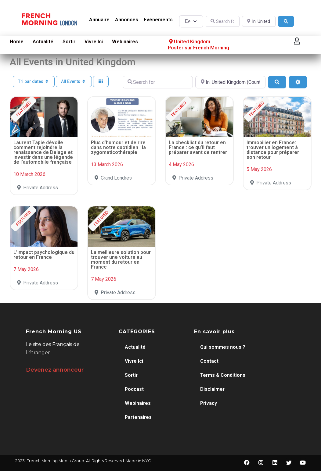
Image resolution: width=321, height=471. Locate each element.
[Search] (286, 21)
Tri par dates (34, 81)
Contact (209, 361)
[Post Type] (191, 21)
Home (16, 42)
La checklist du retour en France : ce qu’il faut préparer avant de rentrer (198, 147)
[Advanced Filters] (298, 82)
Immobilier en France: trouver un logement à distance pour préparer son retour (273, 150)
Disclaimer (212, 389)
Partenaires (138, 417)
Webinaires (125, 42)
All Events (74, 81)
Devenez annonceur (55, 369)
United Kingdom (189, 42)
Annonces (126, 20)
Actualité (43, 42)
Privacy (208, 403)
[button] (297, 41)
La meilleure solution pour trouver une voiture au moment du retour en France (121, 259)
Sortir (69, 42)
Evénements (158, 20)
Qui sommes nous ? (222, 347)
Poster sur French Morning (198, 48)
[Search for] (223, 21)
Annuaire (99, 20)
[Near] (259, 21)
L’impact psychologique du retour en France (43, 254)
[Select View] (101, 81)
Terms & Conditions (222, 375)
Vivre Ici (94, 42)
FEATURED (23, 108)
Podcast (134, 389)
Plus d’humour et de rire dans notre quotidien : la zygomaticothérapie (118, 147)
